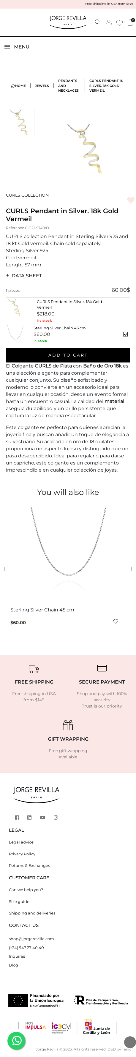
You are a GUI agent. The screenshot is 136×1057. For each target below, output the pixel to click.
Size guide (19, 901)
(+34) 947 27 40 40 (26, 947)
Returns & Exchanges (29, 865)
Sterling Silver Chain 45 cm (42, 610)
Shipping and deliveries (32, 913)
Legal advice (21, 842)
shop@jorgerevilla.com (31, 938)
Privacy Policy (22, 854)
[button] (7, 568)
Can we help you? (26, 889)
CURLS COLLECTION (27, 195)
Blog (13, 965)
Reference (15, 228)
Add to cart (68, 355)
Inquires (17, 956)
